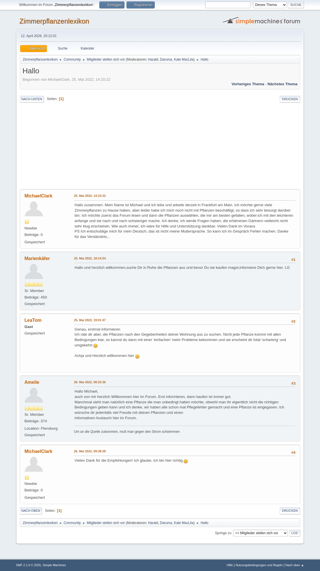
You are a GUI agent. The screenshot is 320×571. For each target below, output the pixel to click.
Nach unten (32, 99)
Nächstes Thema (283, 84)
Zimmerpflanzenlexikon (54, 21)
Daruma (166, 59)
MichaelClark (39, 195)
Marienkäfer (37, 258)
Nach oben (31, 510)
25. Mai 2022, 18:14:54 (90, 258)
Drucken (290, 99)
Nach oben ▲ (294, 565)
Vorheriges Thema (247, 84)
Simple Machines (54, 565)
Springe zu (223, 533)
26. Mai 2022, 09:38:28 (90, 451)
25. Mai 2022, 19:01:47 (90, 320)
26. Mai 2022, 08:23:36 (90, 382)
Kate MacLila (184, 59)
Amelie (32, 382)
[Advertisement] (160, 146)
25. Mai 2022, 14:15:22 (90, 195)
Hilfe (230, 565)
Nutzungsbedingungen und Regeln (259, 565)
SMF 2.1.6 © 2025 (28, 565)
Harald (153, 59)
